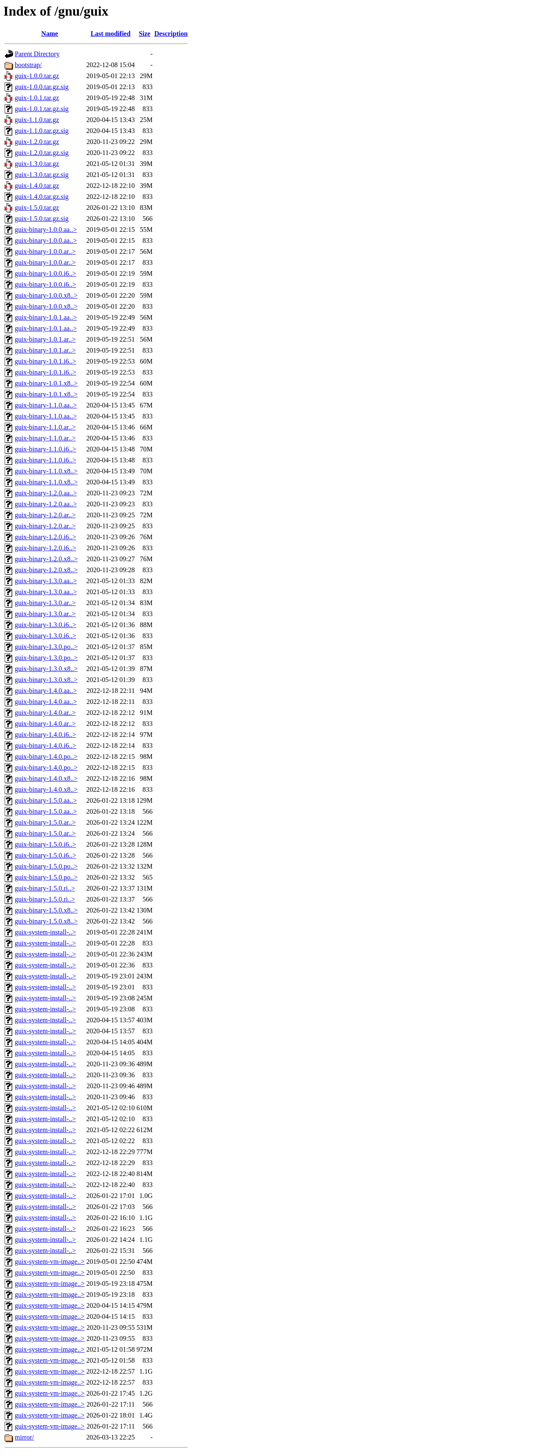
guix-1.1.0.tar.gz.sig (42, 130)
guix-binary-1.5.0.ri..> (45, 888)
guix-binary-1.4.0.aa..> (46, 690)
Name (49, 33)
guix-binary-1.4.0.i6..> (45, 734)
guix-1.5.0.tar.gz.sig (42, 218)
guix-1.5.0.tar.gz (37, 207)
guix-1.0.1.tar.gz (37, 97)
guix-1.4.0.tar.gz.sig (42, 196)
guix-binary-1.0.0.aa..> (46, 229)
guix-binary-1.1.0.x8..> (46, 471)
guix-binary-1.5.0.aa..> (46, 800)
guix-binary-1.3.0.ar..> (45, 602)
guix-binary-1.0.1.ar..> (45, 339)
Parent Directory (37, 53)
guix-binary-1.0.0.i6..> (45, 273)
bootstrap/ (28, 64)
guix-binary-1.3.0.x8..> (46, 668)
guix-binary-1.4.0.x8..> (46, 778)
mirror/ (24, 1437)
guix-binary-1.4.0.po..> (46, 756)
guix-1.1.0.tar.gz (37, 119)
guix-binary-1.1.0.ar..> (45, 427)
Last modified (111, 33)
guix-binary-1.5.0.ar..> (45, 822)
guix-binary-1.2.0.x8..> (46, 558)
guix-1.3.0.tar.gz (37, 163)
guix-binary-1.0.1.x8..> (46, 383)
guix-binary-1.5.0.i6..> (45, 844)
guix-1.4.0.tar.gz (37, 185)
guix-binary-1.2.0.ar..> (45, 515)
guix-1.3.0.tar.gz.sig (42, 174)
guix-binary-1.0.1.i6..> (45, 361)
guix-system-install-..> (45, 932)
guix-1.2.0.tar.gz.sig (42, 152)
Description (171, 33)
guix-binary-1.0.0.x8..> (46, 295)
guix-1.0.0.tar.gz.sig (42, 86)
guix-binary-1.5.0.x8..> (46, 910)
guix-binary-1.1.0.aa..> (46, 405)
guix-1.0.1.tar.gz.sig (42, 108)
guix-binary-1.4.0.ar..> (45, 712)
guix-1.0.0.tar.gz (37, 75)
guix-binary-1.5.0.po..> (46, 866)
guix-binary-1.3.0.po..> (46, 646)
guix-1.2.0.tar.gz (37, 141)
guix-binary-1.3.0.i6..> (45, 624)
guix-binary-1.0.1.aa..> (46, 317)
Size (145, 33)
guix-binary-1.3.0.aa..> (46, 580)
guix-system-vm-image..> (49, 1261)
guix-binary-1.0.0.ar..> (45, 251)
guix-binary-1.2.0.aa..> (46, 493)
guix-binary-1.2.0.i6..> (45, 537)
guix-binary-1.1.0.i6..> (45, 449)
